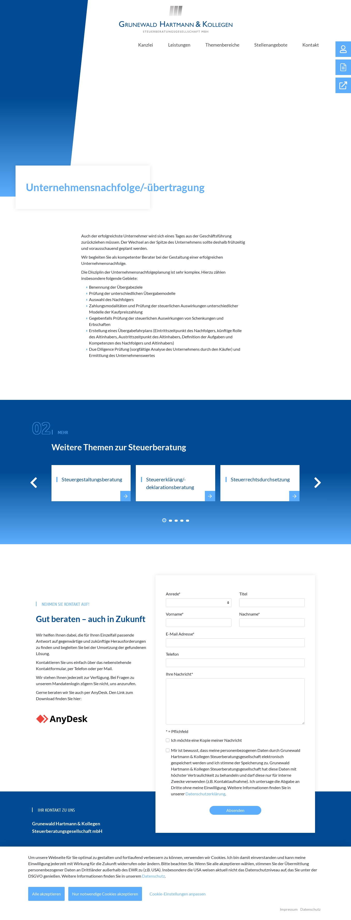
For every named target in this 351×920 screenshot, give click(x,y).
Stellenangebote (270, 45)
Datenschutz (153, 875)
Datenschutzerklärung (205, 793)
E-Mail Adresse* (180, 633)
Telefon (172, 654)
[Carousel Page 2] (170, 521)
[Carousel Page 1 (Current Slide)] (164, 520)
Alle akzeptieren (46, 893)
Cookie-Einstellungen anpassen (178, 893)
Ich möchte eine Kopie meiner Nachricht (206, 740)
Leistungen (179, 45)
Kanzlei (145, 45)
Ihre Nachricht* (179, 673)
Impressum (289, 909)
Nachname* (249, 613)
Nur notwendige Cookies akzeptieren (105, 893)
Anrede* (173, 593)
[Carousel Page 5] (187, 521)
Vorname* (174, 613)
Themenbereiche (222, 45)
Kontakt (310, 45)
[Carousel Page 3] (176, 521)
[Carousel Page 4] (181, 521)
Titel (243, 593)
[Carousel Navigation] (175, 482)
